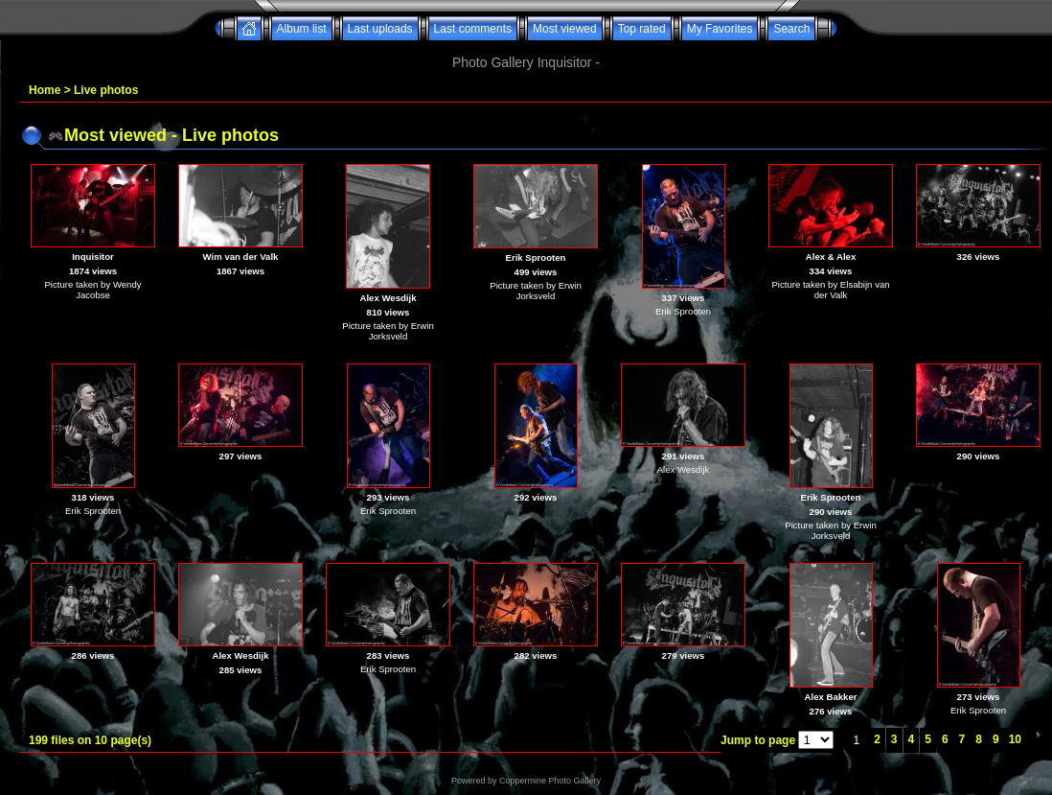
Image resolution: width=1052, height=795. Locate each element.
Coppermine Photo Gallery (550, 780)
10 (1015, 739)
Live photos (106, 90)
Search (791, 28)
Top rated (642, 28)
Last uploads (380, 28)
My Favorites (720, 28)
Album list (302, 28)
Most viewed (565, 28)
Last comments (473, 28)
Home (44, 90)
